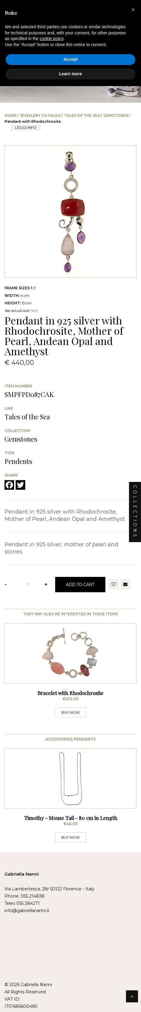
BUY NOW (70, 713)
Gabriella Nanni (22, 877)
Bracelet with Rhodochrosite (70, 694)
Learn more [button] (70, 73)
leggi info (25, 127)
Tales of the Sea (82, 115)
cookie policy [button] (51, 38)
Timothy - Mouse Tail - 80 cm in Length (70, 821)
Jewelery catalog (40, 115)
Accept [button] (70, 59)
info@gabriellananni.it (27, 913)
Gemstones (115, 115)
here (34, 310)
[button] (133, 9)
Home (11, 115)
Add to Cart (80, 584)
